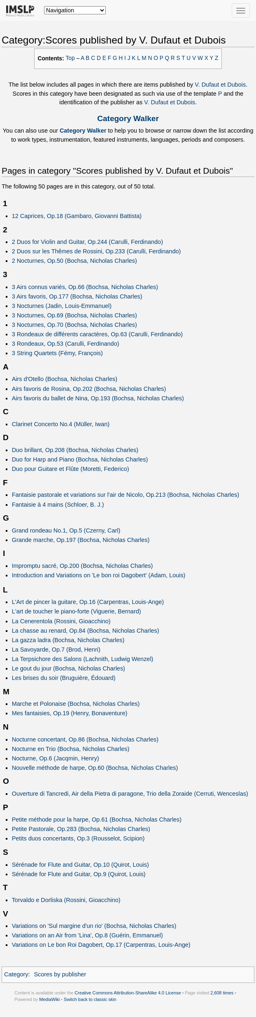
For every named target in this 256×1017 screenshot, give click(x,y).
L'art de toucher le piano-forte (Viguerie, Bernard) (76, 611)
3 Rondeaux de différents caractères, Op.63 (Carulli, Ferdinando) (97, 334)
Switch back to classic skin (90, 999)
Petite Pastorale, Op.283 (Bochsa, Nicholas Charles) (81, 829)
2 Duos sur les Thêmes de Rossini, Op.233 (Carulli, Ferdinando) (96, 251)
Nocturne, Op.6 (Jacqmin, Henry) (55, 758)
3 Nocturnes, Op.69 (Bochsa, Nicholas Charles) (74, 315)
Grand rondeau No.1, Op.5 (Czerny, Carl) (66, 530)
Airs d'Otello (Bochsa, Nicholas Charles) (64, 379)
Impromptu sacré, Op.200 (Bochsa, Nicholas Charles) (82, 565)
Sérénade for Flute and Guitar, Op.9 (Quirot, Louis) (79, 874)
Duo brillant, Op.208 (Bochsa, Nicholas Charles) (75, 450)
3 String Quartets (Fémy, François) (57, 353)
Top (70, 58)
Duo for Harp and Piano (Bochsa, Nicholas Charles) (80, 459)
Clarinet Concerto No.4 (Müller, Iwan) (61, 424)
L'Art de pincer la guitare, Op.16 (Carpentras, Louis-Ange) (88, 602)
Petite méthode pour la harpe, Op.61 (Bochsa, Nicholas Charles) (97, 819)
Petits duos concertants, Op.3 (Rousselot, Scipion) (78, 838)
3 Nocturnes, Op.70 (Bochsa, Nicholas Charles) (74, 324)
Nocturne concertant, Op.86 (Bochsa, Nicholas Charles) (85, 739)
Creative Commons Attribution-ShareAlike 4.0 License (127, 992)
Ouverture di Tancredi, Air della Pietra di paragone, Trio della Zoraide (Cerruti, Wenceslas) (130, 793)
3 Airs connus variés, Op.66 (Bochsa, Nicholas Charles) (85, 287)
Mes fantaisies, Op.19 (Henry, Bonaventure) (70, 713)
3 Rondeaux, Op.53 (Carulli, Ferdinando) (65, 343)
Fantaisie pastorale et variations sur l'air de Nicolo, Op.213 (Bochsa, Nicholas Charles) (125, 494)
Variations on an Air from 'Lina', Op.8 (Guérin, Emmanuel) (87, 935)
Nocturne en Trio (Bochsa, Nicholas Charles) (71, 749)
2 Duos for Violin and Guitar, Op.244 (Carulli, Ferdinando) (87, 242)
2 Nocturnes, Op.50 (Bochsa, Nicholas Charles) (74, 260)
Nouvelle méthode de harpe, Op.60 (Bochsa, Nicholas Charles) (95, 767)
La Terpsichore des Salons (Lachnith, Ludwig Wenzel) (83, 659)
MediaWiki (49, 999)
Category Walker (128, 118)
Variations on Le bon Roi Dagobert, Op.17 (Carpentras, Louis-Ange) (101, 944)
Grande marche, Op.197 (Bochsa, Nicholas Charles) (81, 540)
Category (16, 974)
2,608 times (221, 992)
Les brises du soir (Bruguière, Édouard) (64, 678)
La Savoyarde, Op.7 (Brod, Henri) (56, 649)
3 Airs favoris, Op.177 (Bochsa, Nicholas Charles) (77, 296)
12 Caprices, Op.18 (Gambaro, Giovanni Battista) (77, 216)
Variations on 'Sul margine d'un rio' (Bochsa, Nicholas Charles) (94, 926)
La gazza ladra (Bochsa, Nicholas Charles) (68, 640)
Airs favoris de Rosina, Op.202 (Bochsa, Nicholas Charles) (89, 389)
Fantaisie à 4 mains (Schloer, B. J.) (58, 504)
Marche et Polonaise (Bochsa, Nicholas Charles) (76, 703)
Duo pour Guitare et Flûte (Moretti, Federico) (70, 469)
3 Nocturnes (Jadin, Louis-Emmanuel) (62, 306)
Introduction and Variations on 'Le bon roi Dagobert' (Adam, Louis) (99, 575)
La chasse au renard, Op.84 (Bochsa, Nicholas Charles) (85, 630)
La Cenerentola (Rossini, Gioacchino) (61, 621)
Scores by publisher (60, 974)
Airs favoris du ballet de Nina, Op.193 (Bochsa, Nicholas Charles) (98, 398)
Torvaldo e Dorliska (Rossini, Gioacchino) (66, 900)
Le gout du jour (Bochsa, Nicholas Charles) (68, 668)
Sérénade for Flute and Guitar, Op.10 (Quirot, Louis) (80, 864)
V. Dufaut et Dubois (220, 84)
